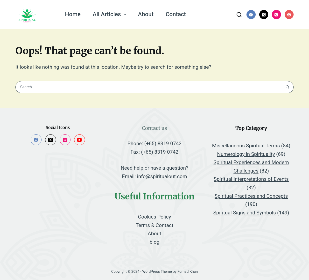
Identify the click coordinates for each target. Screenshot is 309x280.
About (146, 14)
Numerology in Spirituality (246, 154)
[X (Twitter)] (263, 14)
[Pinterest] (289, 14)
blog (155, 242)
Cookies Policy (154, 217)
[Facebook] (251, 14)
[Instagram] (276, 14)
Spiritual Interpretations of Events (251, 179)
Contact (176, 14)
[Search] (239, 14)
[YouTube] (79, 139)
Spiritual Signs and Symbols (244, 213)
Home (72, 14)
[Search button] (287, 87)
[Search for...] (148, 87)
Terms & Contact (154, 225)
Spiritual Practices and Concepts (251, 196)
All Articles (110, 14)
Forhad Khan (187, 271)
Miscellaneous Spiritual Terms (246, 146)
